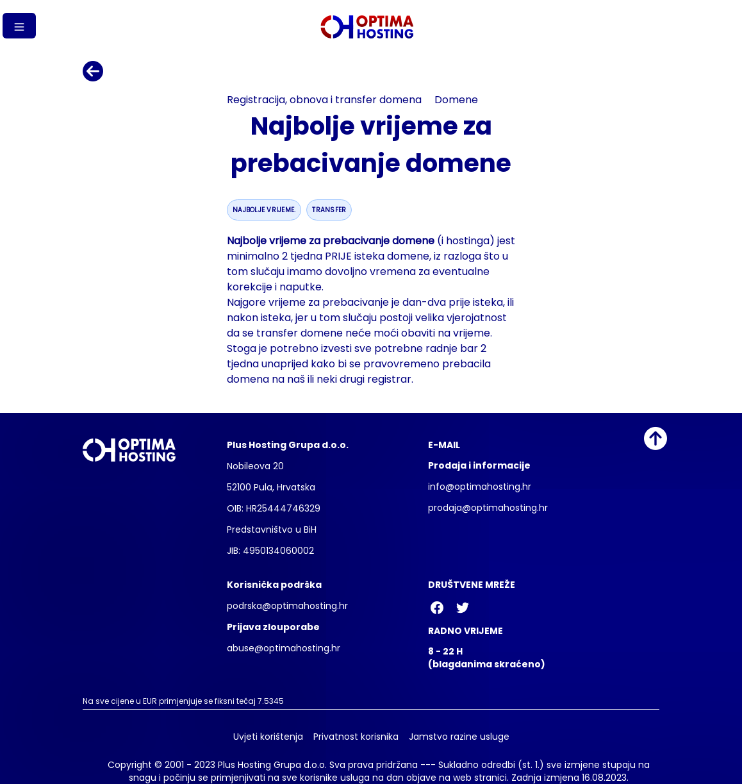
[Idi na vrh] (655, 438)
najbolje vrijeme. (264, 210)
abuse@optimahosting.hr (283, 648)
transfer (329, 210)
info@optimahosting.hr (479, 486)
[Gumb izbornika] (19, 25)
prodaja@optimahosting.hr (488, 507)
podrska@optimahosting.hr (287, 605)
